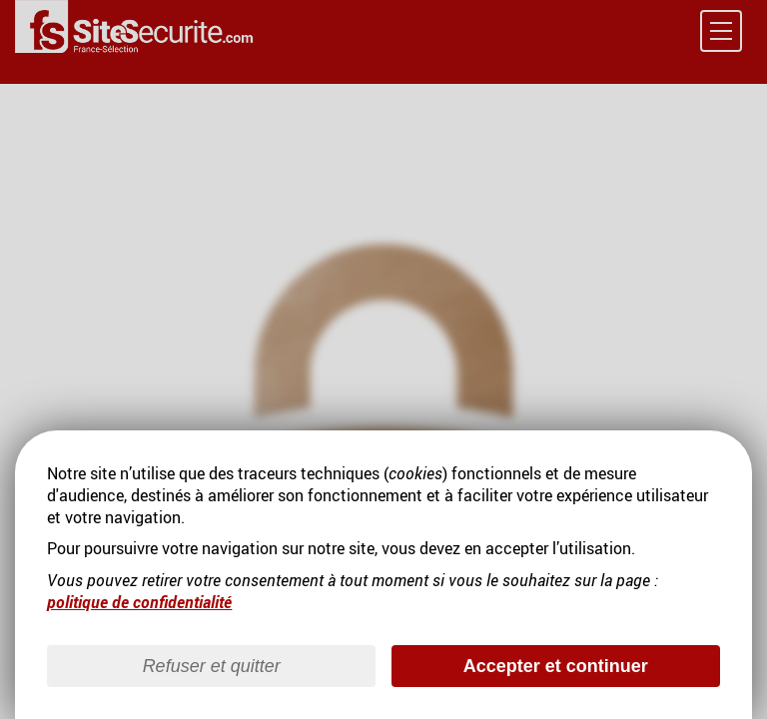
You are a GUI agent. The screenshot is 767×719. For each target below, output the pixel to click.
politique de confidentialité (139, 602)
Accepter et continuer (555, 666)
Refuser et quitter (212, 666)
